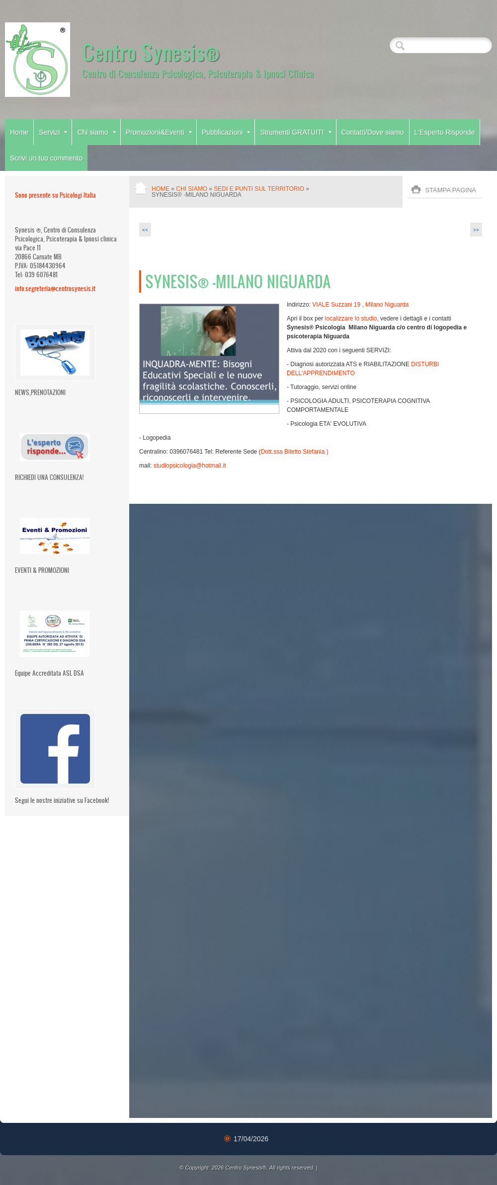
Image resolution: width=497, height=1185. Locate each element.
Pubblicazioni (226, 132)
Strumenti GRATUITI (295, 132)
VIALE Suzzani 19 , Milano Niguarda (361, 304)
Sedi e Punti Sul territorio (259, 188)
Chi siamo (96, 132)
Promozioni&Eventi (159, 132)
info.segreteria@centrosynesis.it (55, 288)
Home (19, 132)
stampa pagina (450, 190)
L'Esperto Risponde (444, 132)
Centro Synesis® (151, 51)
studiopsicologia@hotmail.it (190, 465)
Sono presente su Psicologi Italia (55, 195)
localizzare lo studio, (350, 318)
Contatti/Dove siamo (372, 132)
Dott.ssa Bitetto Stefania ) (295, 451)
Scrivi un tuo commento (46, 158)
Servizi (53, 132)
